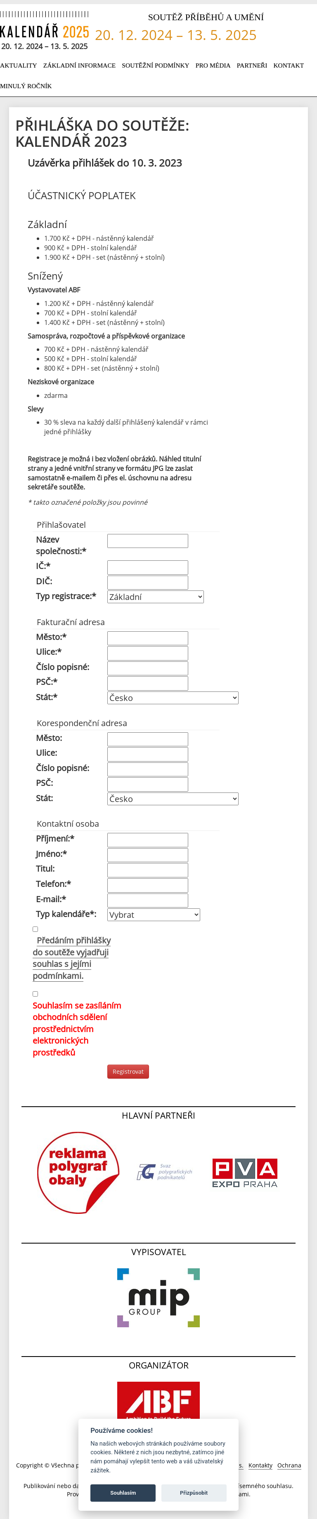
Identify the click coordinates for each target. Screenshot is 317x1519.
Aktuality (18, 65)
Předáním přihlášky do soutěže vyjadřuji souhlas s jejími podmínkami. (72, 958)
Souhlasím (123, 1493)
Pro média (213, 65)
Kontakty (260, 1465)
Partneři (252, 65)
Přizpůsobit (194, 1493)
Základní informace (79, 65)
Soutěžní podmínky (155, 65)
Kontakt (288, 65)
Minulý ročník (26, 85)
